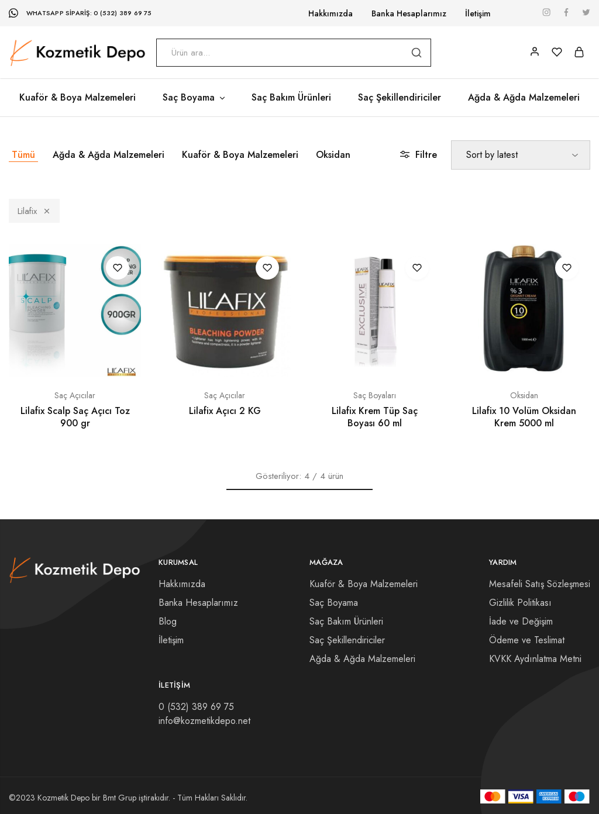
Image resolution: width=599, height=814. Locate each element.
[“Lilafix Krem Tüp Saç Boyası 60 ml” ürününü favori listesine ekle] (417, 268)
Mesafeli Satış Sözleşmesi (539, 584)
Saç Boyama (333, 602)
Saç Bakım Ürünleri (291, 97)
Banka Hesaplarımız (408, 13)
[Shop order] (520, 155)
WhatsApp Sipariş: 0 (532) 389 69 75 (89, 13)
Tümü (23, 154)
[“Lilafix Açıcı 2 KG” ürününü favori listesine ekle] (267, 268)
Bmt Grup (119, 797)
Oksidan (333, 154)
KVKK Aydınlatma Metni (535, 658)
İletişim (478, 13)
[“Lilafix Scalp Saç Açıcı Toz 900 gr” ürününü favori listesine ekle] (117, 268)
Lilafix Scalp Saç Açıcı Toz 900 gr (75, 417)
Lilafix (34, 211)
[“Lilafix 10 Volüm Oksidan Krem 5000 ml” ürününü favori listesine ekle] (567, 268)
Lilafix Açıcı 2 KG (225, 411)
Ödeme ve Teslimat (526, 640)
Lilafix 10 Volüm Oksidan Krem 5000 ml (524, 417)
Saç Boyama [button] (194, 97)
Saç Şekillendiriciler (399, 97)
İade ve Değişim (521, 621)
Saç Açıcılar (74, 395)
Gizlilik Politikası (520, 602)
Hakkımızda (330, 13)
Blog (168, 621)
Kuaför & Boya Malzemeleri (77, 97)
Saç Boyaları (374, 395)
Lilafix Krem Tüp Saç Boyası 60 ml (375, 417)
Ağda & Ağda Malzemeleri (524, 97)
